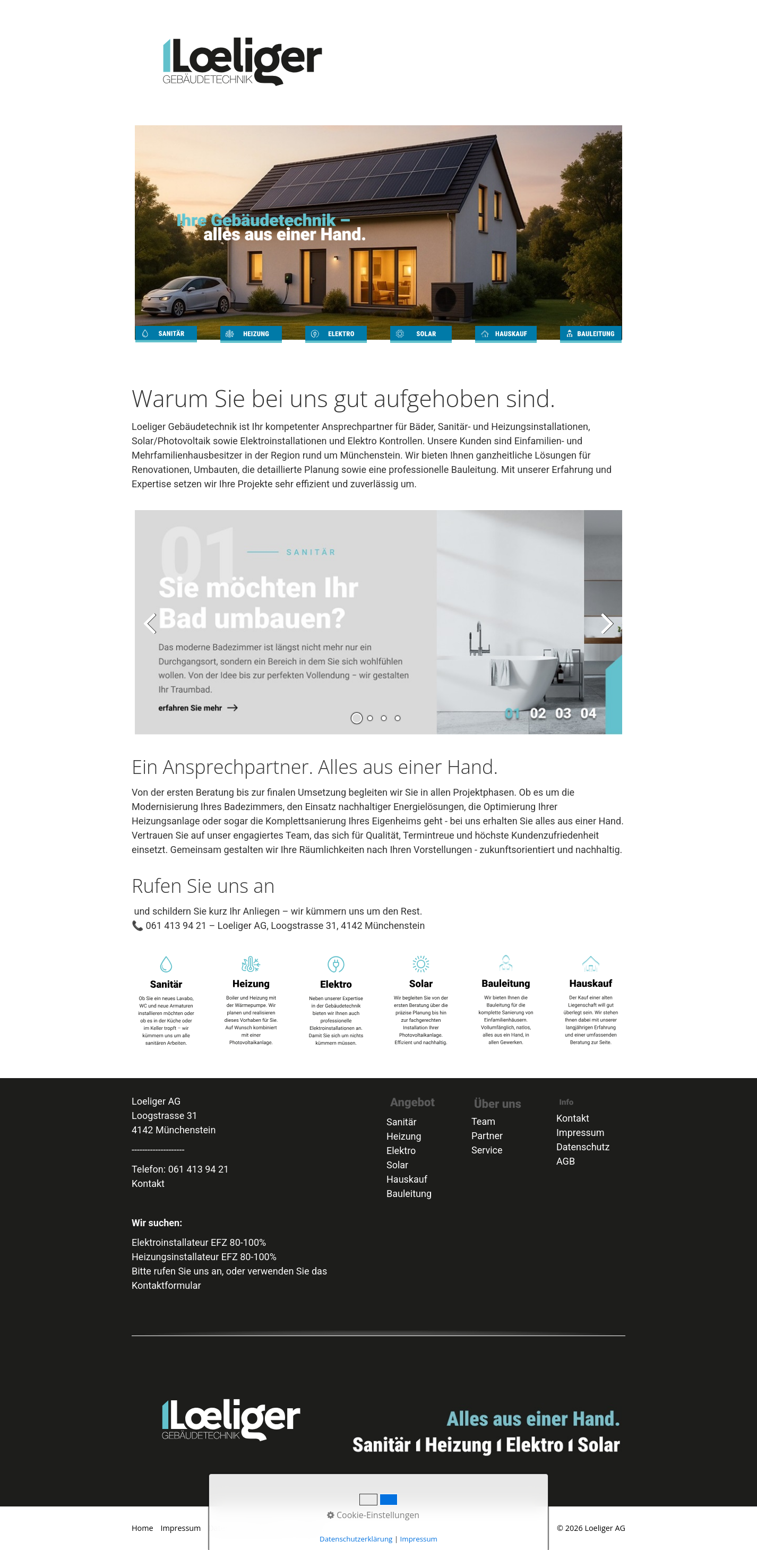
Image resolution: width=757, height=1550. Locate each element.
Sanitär (401, 1121)
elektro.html (336, 344)
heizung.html (251, 344)
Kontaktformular (166, 1285)
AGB (565, 1161)
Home (142, 1528)
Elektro (401, 1150)
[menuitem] (468, 12)
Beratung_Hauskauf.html (506, 344)
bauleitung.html (591, 344)
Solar (397, 1164)
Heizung (403, 1136)
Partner (487, 1135)
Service (487, 1150)
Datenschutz (582, 1146)
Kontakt (148, 1183)
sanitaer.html (166, 344)
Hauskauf (406, 1179)
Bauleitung (409, 1193)
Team (483, 1121)
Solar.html (421, 344)
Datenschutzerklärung (247, 1528)
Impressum (580, 1132)
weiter (606, 631)
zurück (151, 631)
